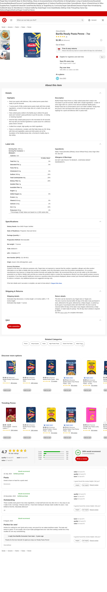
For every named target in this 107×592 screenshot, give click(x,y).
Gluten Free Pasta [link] (67, 343)
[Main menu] (11, 20)
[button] (68, 378)
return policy (64, 312)
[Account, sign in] (93, 20)
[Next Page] (82, 345)
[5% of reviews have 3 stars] (53, 455)
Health (28, 3)
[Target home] (4, 20)
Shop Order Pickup (69, 8)
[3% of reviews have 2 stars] (53, 457)
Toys (57, 3)
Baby (9, 3)
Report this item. (56, 283)
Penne (29, 27)
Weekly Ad (59, 8)
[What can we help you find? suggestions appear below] (50, 20)
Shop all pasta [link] (35, 343)
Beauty (13, 3)
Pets (31, 5)
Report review (94, 485)
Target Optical (67, 5)
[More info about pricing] (101, 40)
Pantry (17, 27)
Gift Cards (26, 5)
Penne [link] (25, 343)
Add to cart (7, 390)
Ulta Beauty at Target (40, 5)
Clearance (79, 5)
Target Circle (22, 10)
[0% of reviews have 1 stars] (53, 459)
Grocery (90, 1)
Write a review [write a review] (82, 459)
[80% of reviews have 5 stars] (53, 451)
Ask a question (14, 326)
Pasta (23, 27)
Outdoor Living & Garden (78, 1)
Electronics (63, 3)
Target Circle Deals (48, 8)
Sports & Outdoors (49, 3)
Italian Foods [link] (79, 343)
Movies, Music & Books (84, 3)
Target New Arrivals (7, 1)
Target (3, 27)
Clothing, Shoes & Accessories (37, 1)
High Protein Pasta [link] (54, 343)
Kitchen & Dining (64, 1)
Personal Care (21, 3)
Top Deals (38, 8)
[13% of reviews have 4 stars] (53, 453)
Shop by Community (55, 5)
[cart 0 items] (103, 20)
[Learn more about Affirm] (80, 69)
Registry (9, 10)
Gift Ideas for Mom (20, 1)
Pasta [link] (44, 343)
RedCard (14, 10)
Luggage (40, 3)
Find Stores (31, 10)
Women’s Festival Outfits (26, 8)
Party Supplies (11, 5)
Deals (74, 5)
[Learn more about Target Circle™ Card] (80, 62)
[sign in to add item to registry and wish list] (102, 56)
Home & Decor (53, 1)
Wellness (33, 3)
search (82, 20)
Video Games (71, 3)
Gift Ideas (19, 5)
